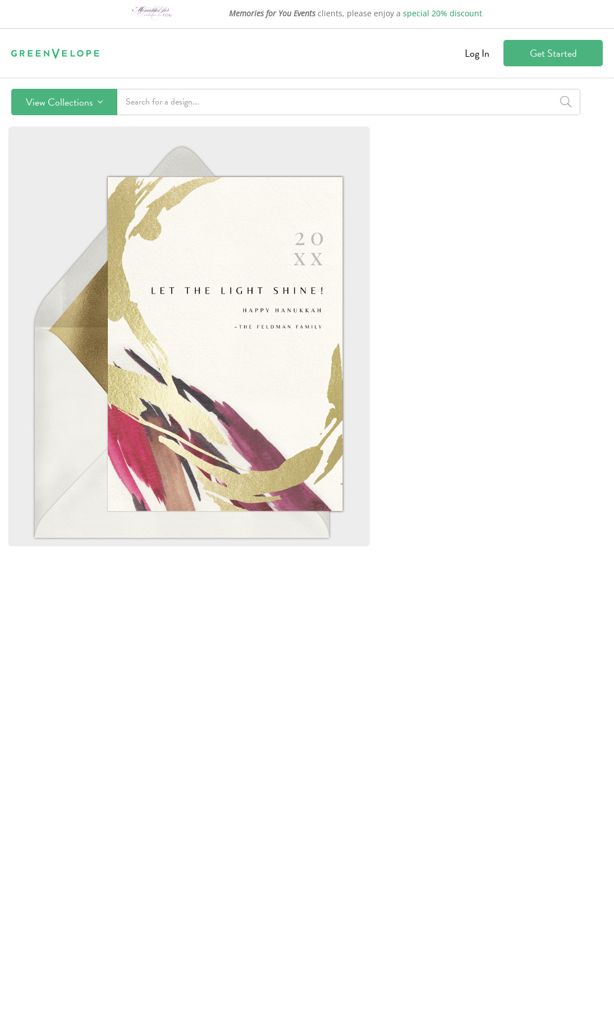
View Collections (64, 102)
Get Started (553, 53)
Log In (477, 53)
